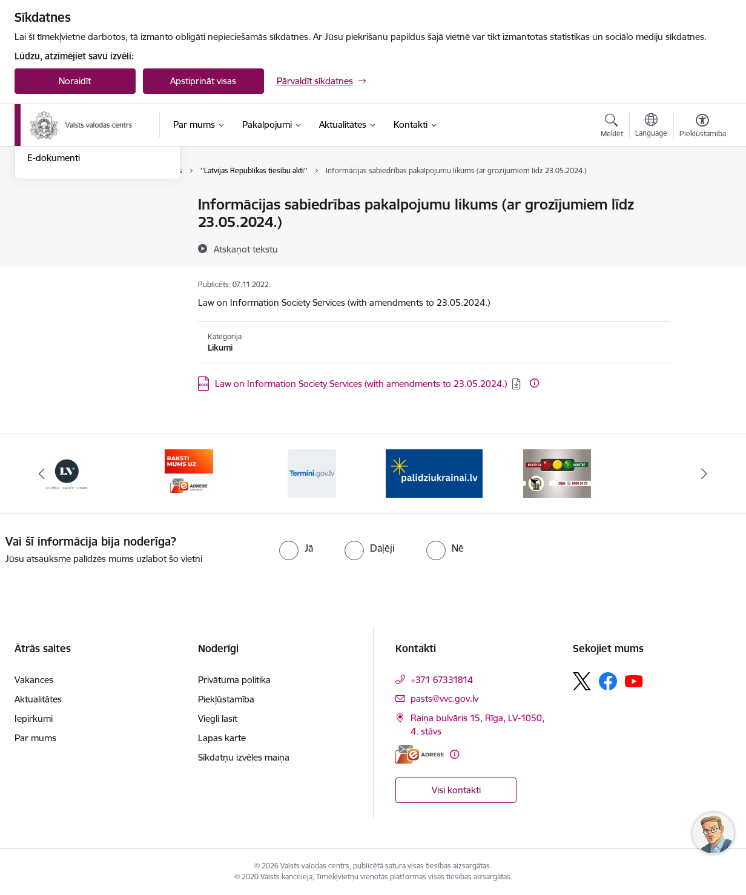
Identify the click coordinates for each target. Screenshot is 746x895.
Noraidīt (75, 81)
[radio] (296, 548)
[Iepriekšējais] (42, 473)
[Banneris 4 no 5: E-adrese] (189, 472)
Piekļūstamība (226, 699)
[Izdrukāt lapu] (702, 199)
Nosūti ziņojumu (60, 205)
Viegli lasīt (217, 718)
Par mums (35, 738)
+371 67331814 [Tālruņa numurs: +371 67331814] (442, 679)
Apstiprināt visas (203, 81)
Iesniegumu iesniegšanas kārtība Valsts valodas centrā (93, 231)
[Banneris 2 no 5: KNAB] (557, 472)
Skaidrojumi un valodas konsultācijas (74, 261)
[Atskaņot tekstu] (246, 249)
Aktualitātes (38, 699)
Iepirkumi (34, 718)
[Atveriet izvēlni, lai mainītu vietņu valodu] (651, 126)
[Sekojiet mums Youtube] (634, 680)
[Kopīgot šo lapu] (702, 230)
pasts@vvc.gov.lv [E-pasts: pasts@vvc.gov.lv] (444, 698)
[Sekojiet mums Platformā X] (582, 681)
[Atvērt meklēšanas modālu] (612, 127)
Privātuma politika (234, 679)
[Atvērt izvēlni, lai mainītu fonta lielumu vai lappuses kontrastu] (702, 127)
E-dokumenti (53, 288)
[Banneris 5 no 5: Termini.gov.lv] (312, 472)
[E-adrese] (419, 754)
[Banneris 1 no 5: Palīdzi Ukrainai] (434, 472)
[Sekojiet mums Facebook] (608, 681)
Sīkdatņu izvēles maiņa (243, 757)
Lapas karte (222, 738)
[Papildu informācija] (534, 383)
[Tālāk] (704, 473)
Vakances (34, 679)
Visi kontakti (456, 790)
